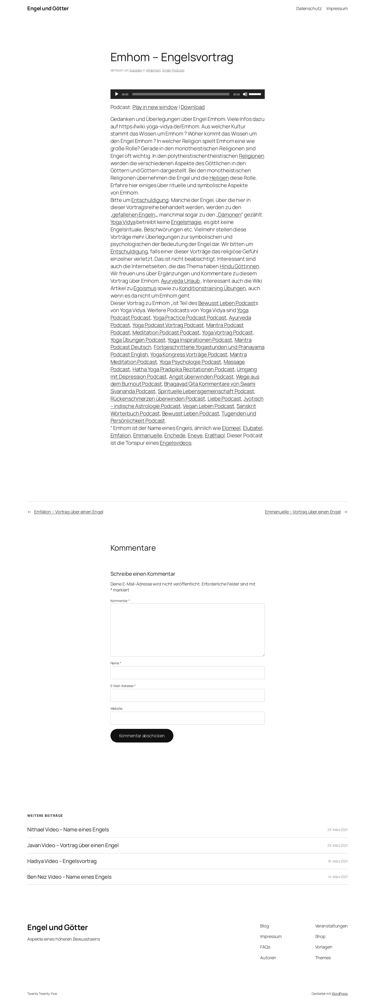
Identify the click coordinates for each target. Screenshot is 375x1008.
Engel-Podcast (173, 70)
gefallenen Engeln (133, 214)
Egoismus (144, 288)
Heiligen (219, 177)
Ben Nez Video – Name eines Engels (69, 877)
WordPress (340, 993)
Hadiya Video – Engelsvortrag (62, 861)
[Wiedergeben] (116, 94)
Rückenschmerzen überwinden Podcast (157, 398)
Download (193, 107)
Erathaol (215, 435)
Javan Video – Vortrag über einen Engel (73, 845)
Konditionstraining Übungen (212, 288)
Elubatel (252, 428)
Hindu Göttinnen (239, 266)
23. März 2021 (337, 829)
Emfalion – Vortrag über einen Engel (68, 512)
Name (115, 663)
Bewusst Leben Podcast (226, 303)
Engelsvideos (175, 442)
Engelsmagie (186, 222)
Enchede (174, 435)
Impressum (337, 8)
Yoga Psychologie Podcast (190, 361)
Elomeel (231, 428)
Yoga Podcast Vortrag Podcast (168, 325)
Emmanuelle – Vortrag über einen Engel (303, 512)
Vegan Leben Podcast (208, 406)
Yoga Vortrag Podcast (227, 332)
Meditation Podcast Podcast (166, 332)
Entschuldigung (150, 200)
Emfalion (120, 435)
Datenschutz (309, 8)
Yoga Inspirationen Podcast (200, 339)
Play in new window (155, 107)
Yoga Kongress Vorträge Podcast (188, 354)
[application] (187, 94)
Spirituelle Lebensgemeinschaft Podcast (206, 391)
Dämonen (229, 214)
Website (116, 708)
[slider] (181, 94)
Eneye (195, 435)
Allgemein (153, 70)
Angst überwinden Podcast (201, 376)
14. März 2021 (338, 876)
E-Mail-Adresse (123, 685)
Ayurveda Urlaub (181, 280)
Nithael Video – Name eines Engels (68, 830)
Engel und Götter (48, 8)
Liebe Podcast (224, 398)
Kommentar (120, 600)
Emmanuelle (147, 435)
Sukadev (135, 70)
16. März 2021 (338, 861)
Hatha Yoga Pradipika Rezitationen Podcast (183, 369)
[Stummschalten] (245, 94)
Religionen (251, 155)
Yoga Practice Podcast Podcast (189, 317)
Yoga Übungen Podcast (137, 339)
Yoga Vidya (123, 222)
